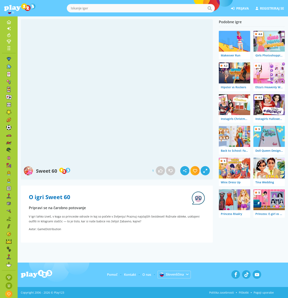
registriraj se (270, 8)
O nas (146, 274)
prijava (240, 8)
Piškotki (244, 292)
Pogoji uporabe (264, 292)
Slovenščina (172, 274)
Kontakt (130, 274)
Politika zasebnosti (221, 292)
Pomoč (112, 274)
